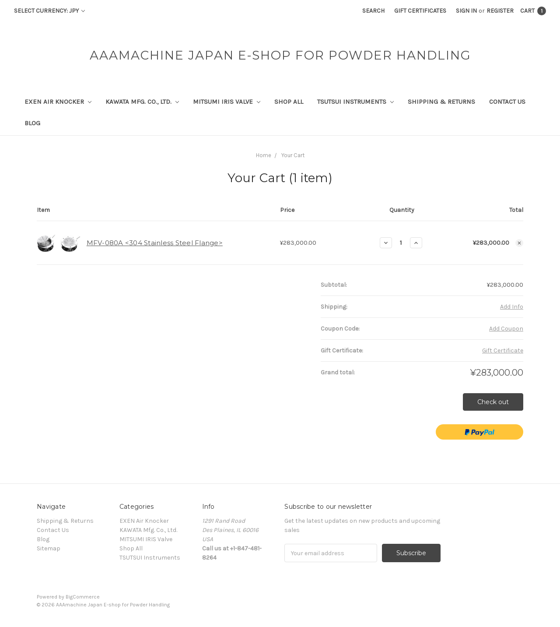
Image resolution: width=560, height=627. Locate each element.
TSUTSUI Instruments (355, 102)
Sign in (466, 10)
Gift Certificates (420, 10)
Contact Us (507, 102)
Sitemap (48, 548)
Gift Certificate (502, 350)
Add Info (511, 306)
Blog (32, 123)
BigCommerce (83, 597)
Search (373, 10)
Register (500, 10)
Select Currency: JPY (49, 10)
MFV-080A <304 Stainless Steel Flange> (155, 243)
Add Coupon (506, 328)
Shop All (288, 102)
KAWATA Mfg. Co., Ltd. (142, 102)
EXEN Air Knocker (57, 102)
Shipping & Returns (441, 102)
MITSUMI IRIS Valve (226, 102)
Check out (493, 402)
